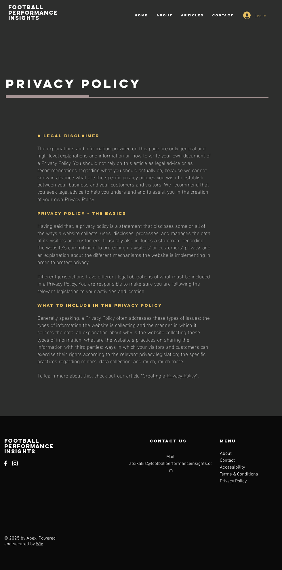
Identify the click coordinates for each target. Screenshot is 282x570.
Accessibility (232, 467)
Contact (227, 460)
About (226, 454)
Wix (39, 544)
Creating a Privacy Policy (169, 375)
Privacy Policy (233, 481)
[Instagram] (15, 463)
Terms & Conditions (239, 474)
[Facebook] (5, 463)
